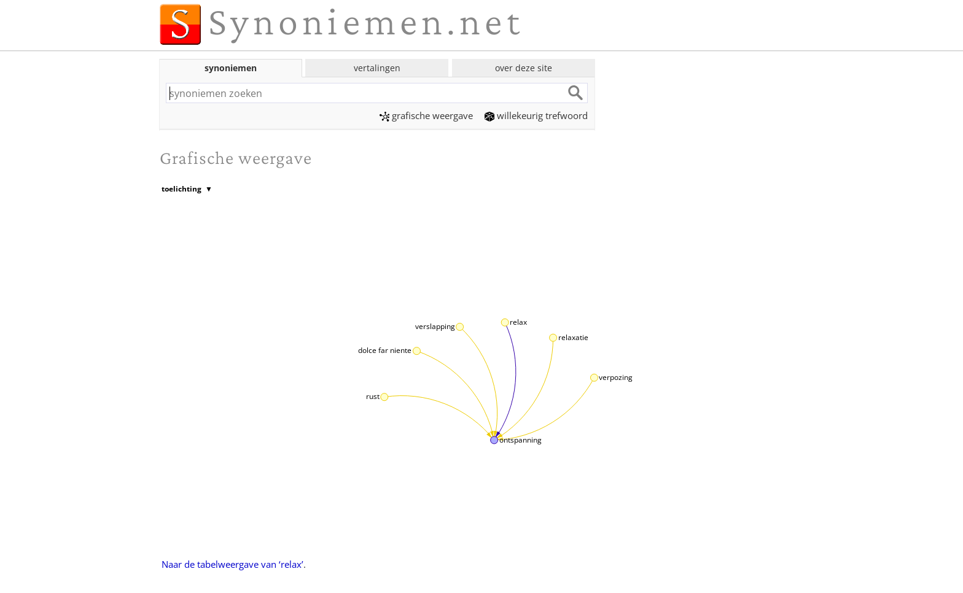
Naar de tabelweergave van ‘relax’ (232, 564)
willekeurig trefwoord (536, 115)
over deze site (523, 68)
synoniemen (231, 68)
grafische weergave (426, 115)
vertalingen (377, 68)
